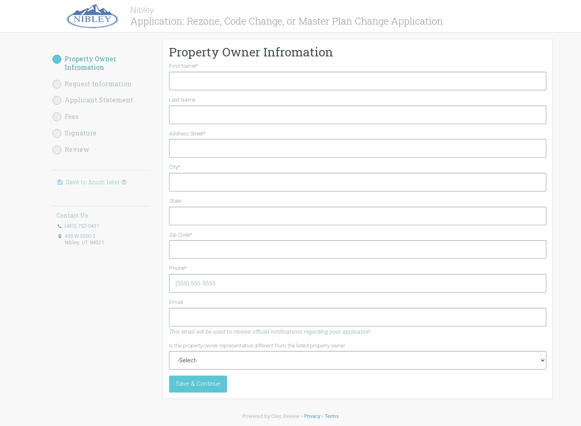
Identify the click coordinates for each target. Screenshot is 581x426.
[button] (123, 182)
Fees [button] (65, 116)
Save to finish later (91, 182)
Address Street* (187, 133)
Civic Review (285, 416)
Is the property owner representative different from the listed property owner (257, 345)
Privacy (312, 416)
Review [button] (70, 149)
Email (176, 302)
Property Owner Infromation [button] (84, 63)
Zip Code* (180, 234)
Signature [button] (74, 133)
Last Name (182, 99)
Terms (332, 416)
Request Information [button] (92, 84)
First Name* (183, 65)
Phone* (177, 268)
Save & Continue (198, 383)
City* (174, 167)
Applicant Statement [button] (92, 100)
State (175, 200)
